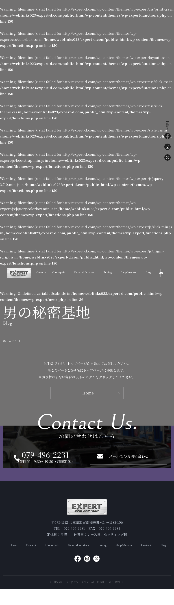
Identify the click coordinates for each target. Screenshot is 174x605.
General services (85, 554)
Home (13, 554)
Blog (152, 272)
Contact (160, 554)
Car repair (61, 272)
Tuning (111, 272)
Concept (43, 272)
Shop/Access (132, 272)
